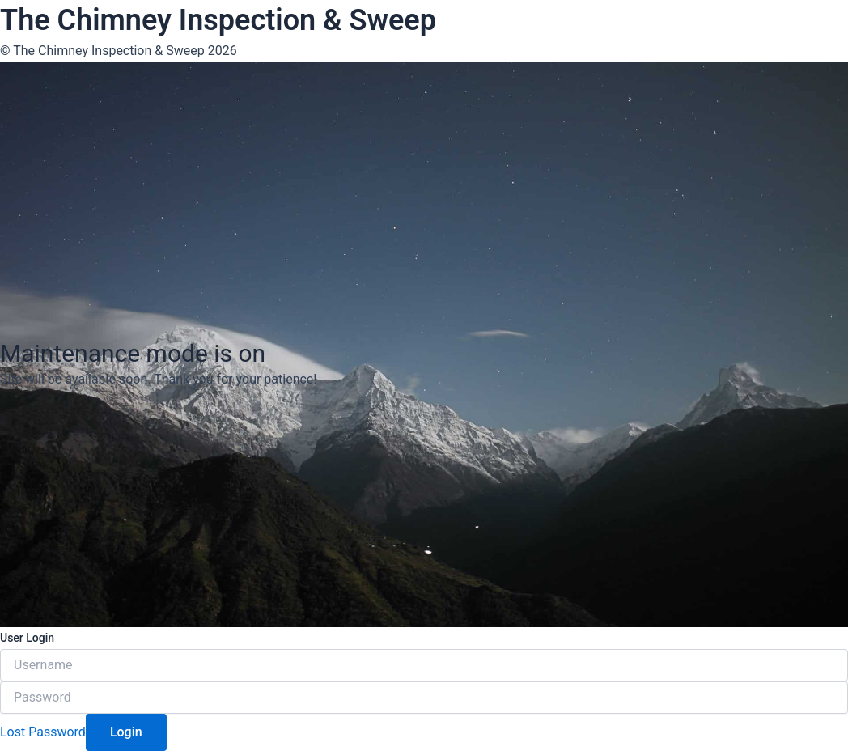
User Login (27, 637)
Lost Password (43, 732)
